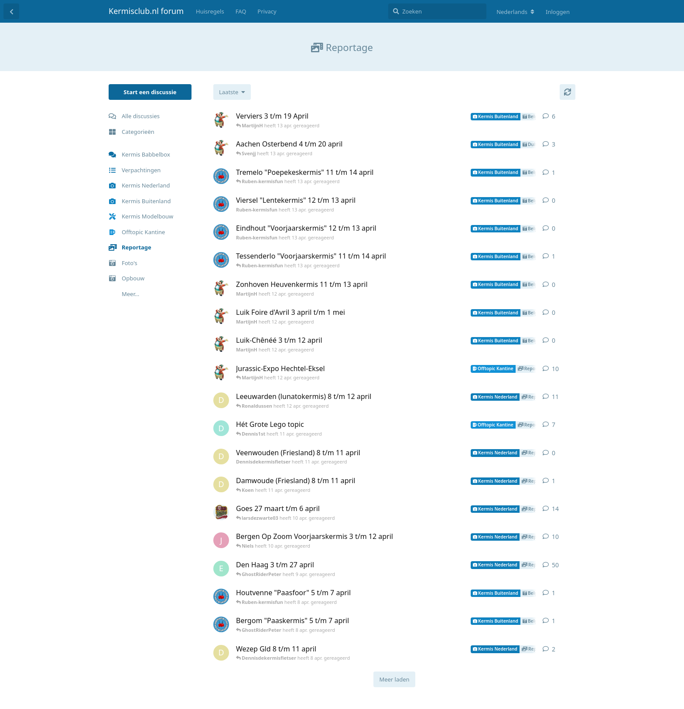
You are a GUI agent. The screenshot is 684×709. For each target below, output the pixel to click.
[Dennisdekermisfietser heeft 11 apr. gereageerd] (221, 400)
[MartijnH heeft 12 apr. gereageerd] (221, 120)
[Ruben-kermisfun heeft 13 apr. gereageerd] (221, 176)
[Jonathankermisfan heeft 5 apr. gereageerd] (221, 540)
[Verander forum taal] (515, 12)
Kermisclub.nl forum (146, 11)
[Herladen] (567, 92)
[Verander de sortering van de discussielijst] (232, 92)
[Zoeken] (437, 11)
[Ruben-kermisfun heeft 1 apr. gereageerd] (221, 596)
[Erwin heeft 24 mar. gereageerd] (221, 568)
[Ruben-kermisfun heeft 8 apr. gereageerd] (221, 624)
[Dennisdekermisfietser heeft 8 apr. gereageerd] (221, 653)
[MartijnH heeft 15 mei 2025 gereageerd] (221, 372)
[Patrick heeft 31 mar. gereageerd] (221, 512)
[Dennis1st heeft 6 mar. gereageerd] (221, 428)
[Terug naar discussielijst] (11, 11)
